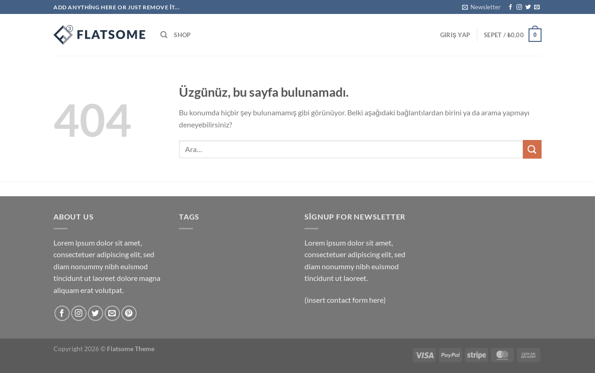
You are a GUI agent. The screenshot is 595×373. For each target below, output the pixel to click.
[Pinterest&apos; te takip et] (129, 313)
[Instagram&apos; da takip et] (519, 7)
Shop (182, 35)
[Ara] (163, 35)
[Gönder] (532, 149)
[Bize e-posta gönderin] (537, 7)
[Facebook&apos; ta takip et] (510, 7)
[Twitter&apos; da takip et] (528, 7)
